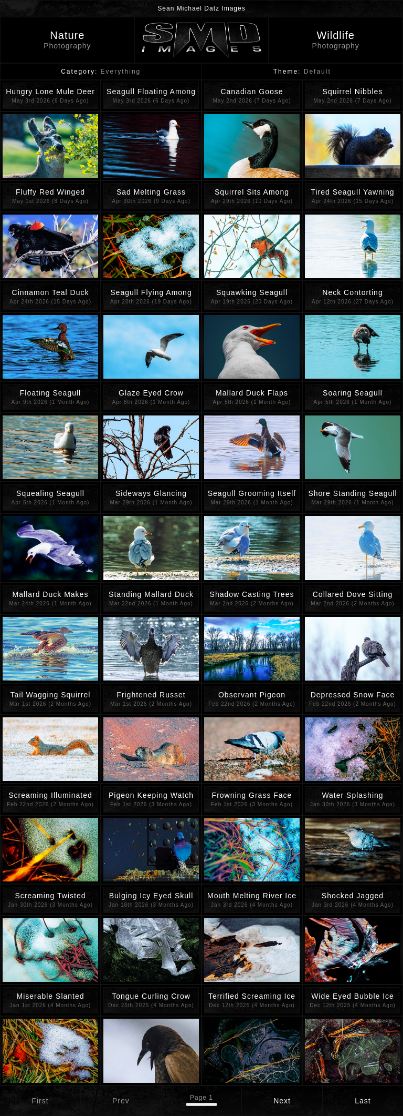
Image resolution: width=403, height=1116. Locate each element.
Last (362, 1101)
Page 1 (201, 1097)
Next (282, 1101)
